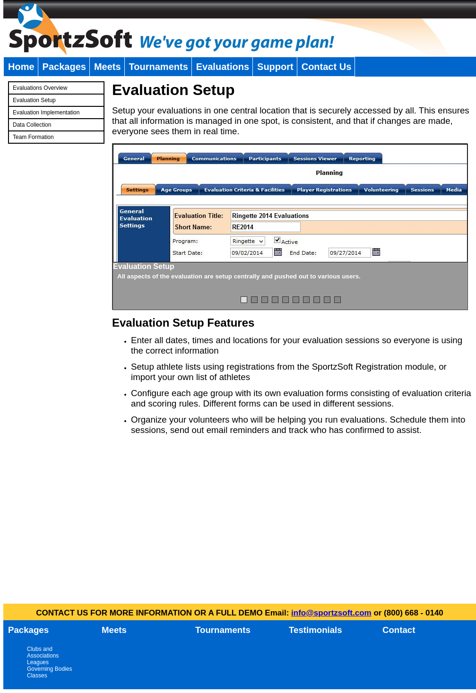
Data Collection (32, 124)
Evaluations (222, 66)
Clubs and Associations (43, 652)
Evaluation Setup (34, 100)
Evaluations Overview (40, 88)
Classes (37, 675)
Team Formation (33, 137)
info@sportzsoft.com (331, 612)
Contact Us (327, 66)
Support (275, 66)
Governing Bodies (49, 669)
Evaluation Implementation (46, 112)
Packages (64, 66)
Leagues (38, 662)
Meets (107, 66)
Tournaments (158, 66)
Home (21, 66)
